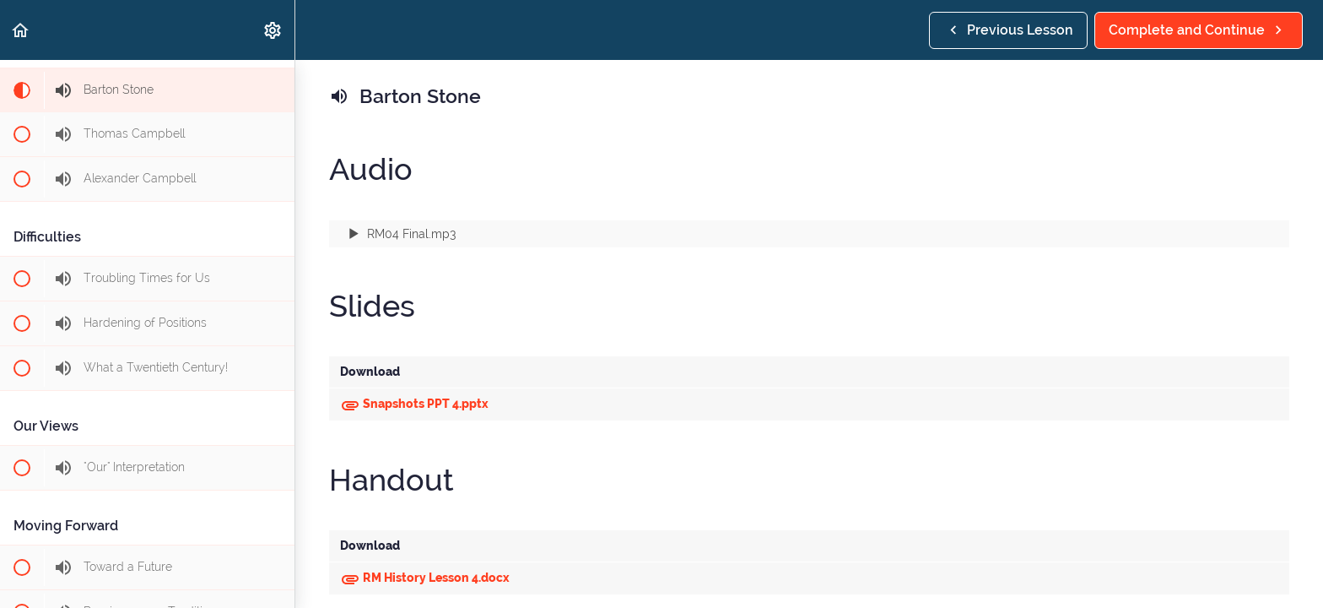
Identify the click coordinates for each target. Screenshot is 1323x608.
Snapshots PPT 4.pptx (414, 403)
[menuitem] (273, 30)
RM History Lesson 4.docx (425, 577)
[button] (21, 30)
